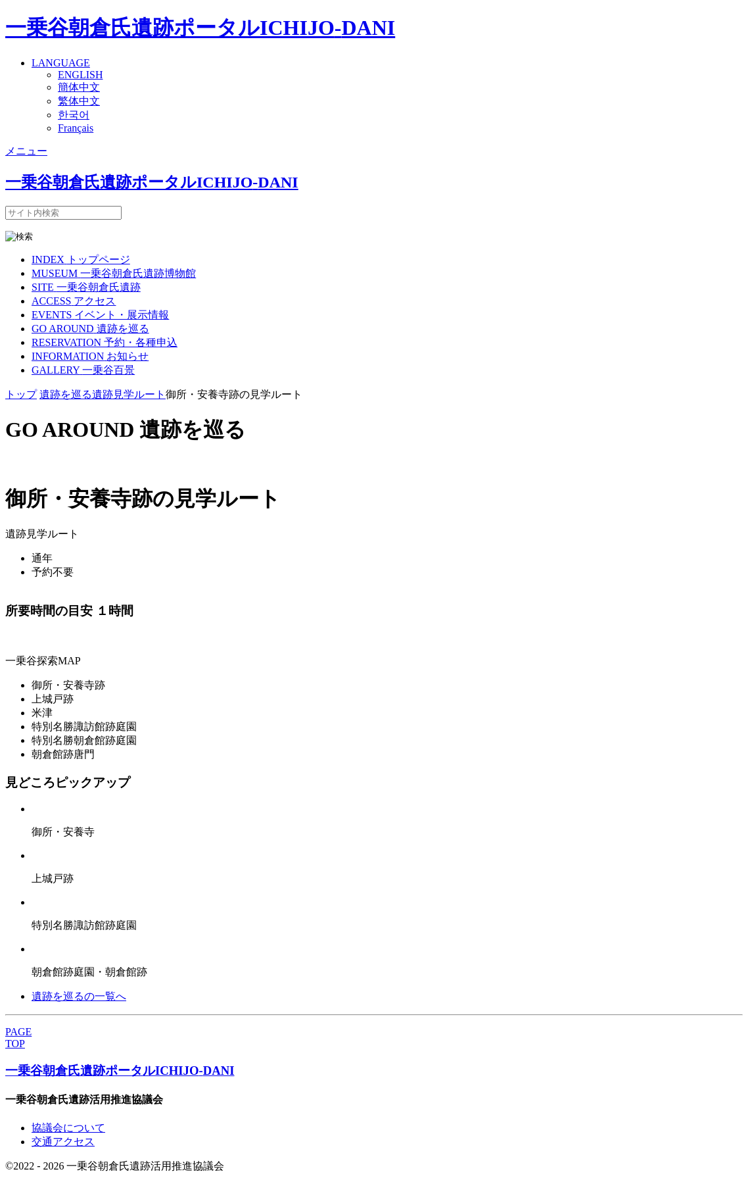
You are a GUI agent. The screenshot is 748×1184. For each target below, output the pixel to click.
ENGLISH (80, 74)
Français (75, 128)
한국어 (73, 114)
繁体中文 (79, 101)
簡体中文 (79, 87)
